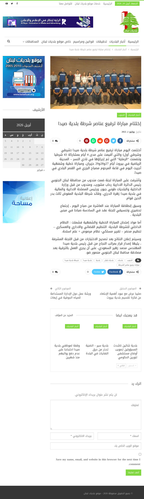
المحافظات (32, 41)
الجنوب (121, 115)
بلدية (98, 259)
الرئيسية (107, 3)
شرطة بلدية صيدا (72, 259)
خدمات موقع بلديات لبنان (87, 3)
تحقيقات (101, 41)
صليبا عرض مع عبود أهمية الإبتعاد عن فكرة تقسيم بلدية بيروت (120, 294)
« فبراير (41, 170)
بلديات (120, 259)
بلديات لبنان (108, 259)
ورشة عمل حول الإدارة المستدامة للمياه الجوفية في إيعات (70, 294)
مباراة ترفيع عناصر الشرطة (128, 264)
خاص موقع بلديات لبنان (56, 41)
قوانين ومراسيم (83, 41)
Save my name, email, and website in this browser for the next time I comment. (98, 460)
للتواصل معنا (65, 3)
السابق (132, 364)
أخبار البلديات (117, 41)
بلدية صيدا (87, 259)
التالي (121, 364)
